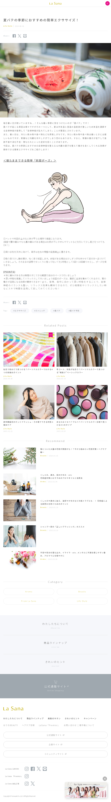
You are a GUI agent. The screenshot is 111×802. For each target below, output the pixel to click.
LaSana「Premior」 (49, 725)
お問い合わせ (70, 725)
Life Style (82, 601)
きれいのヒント (72, 718)
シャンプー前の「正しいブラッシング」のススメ (62, 526)
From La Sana (28, 601)
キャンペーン (90, 718)
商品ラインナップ (35, 718)
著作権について (86, 725)
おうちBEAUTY (10, 725)
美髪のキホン (54, 718)
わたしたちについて (13, 718)
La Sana (55, 3)
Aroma (43, 481)
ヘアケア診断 (28, 725)
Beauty (43, 455)
